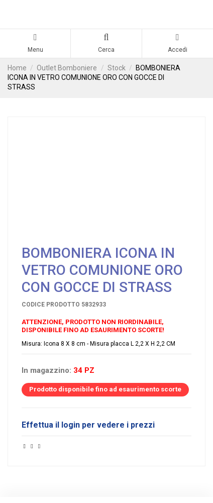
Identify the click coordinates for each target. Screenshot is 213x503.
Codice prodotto (51, 304)
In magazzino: (46, 370)
